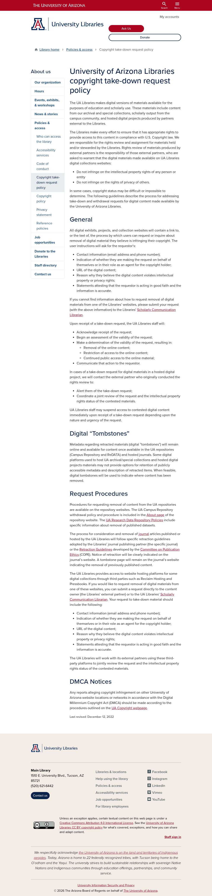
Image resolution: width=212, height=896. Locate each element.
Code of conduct (42, 166)
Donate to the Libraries (45, 254)
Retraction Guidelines (95, 549)
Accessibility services (45, 152)
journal (144, 534)
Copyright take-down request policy (48, 182)
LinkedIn (158, 786)
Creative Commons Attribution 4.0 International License (96, 823)
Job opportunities (45, 240)
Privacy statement (44, 212)
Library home (49, 49)
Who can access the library (48, 139)
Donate (145, 37)
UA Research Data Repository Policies (134, 520)
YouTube (158, 799)
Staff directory (46, 265)
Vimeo (157, 792)
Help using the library (112, 779)
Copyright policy (43, 198)
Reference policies (44, 226)
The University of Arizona (140, 891)
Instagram (159, 779)
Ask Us (126, 28)
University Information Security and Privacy (106, 885)
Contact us (43, 274)
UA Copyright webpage (129, 708)
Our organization (48, 82)
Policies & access (79, 49)
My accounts (169, 17)
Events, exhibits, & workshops (47, 102)
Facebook (159, 772)
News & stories (46, 114)
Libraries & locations (111, 772)
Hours (39, 91)
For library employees (112, 806)
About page (155, 515)
